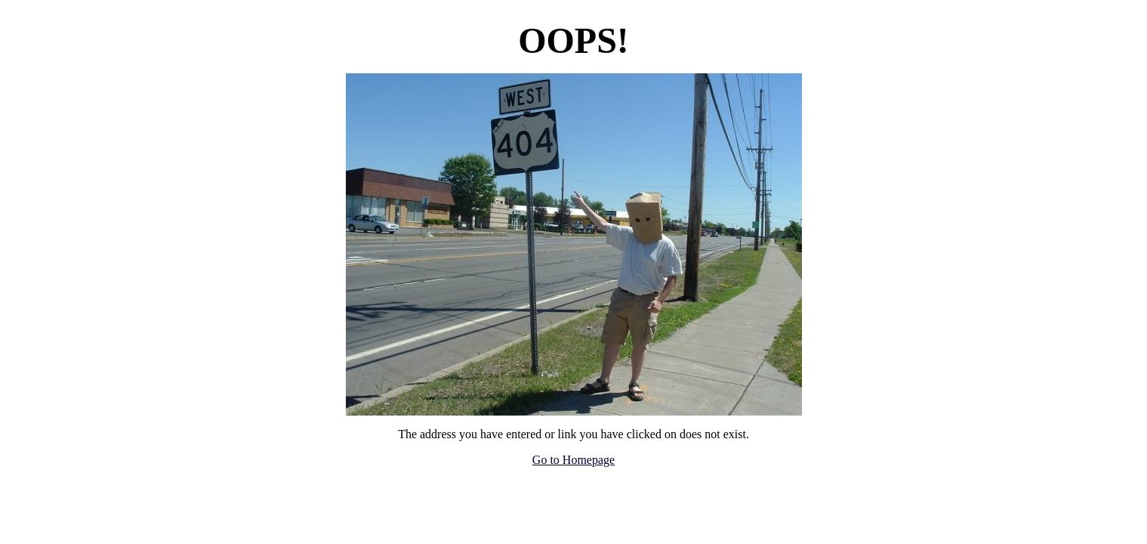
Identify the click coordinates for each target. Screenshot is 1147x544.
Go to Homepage (573, 459)
